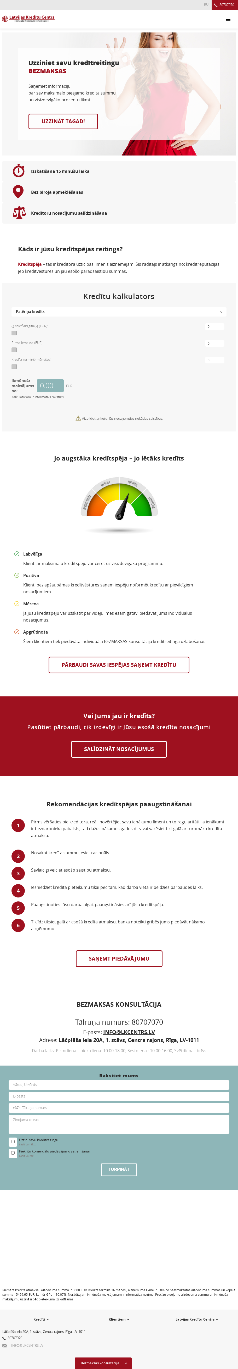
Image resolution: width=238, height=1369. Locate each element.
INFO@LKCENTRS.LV (129, 1032)
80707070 (224, 5)
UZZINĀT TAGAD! (63, 121)
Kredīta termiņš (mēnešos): (31, 359)
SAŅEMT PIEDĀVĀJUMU (119, 958)
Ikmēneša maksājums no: (22, 385)
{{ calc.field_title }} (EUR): (29, 326)
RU (206, 4)
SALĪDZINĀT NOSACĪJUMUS (119, 749)
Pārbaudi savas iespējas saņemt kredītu (119, 664)
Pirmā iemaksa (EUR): (27, 342)
